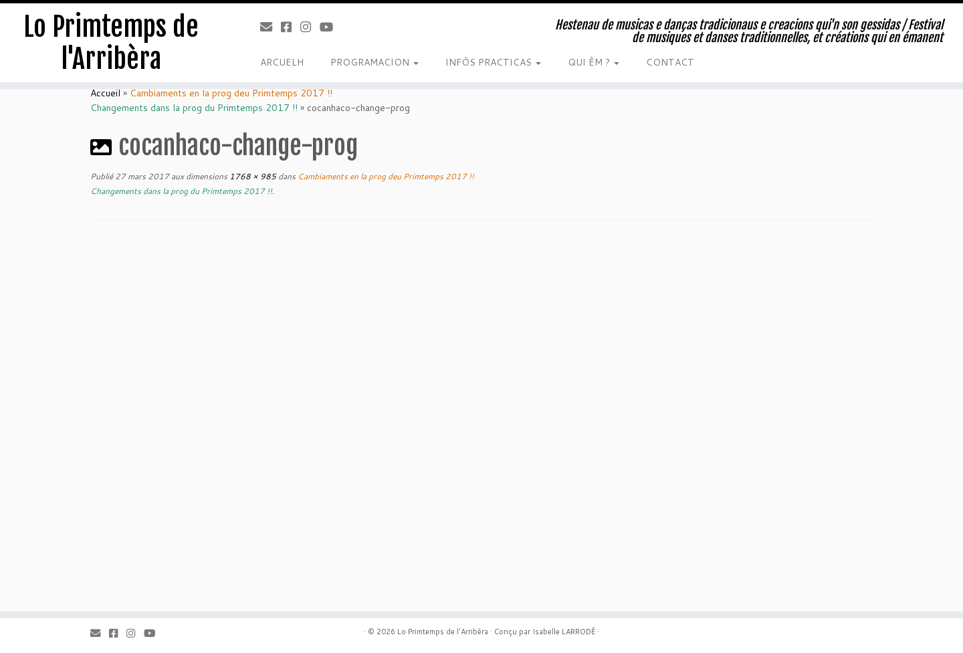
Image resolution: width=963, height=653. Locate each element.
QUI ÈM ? (593, 62)
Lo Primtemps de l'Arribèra (111, 43)
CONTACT (670, 62)
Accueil (105, 93)
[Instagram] (310, 26)
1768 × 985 (251, 176)
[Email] (270, 26)
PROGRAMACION (374, 62)
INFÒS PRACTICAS (493, 62)
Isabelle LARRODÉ (563, 631)
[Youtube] (331, 26)
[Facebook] (290, 26)
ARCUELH (282, 62)
